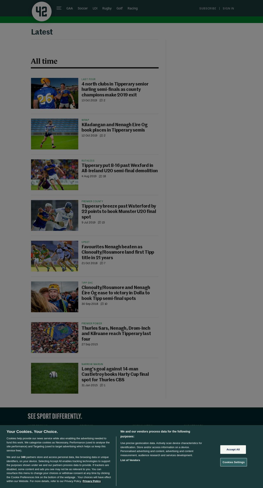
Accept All (233, 449)
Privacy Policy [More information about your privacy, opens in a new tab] (92, 481)
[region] (131, 456)
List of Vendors (130, 460)
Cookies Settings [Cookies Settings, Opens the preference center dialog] (234, 462)
